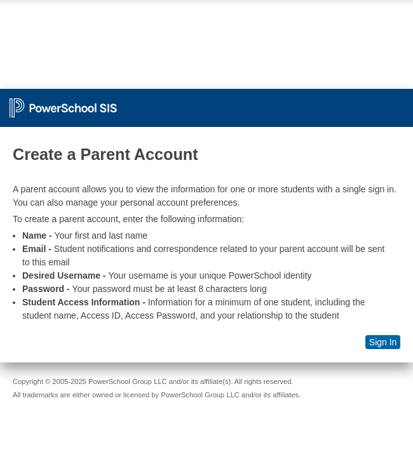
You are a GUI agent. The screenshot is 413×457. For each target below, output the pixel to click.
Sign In (383, 342)
